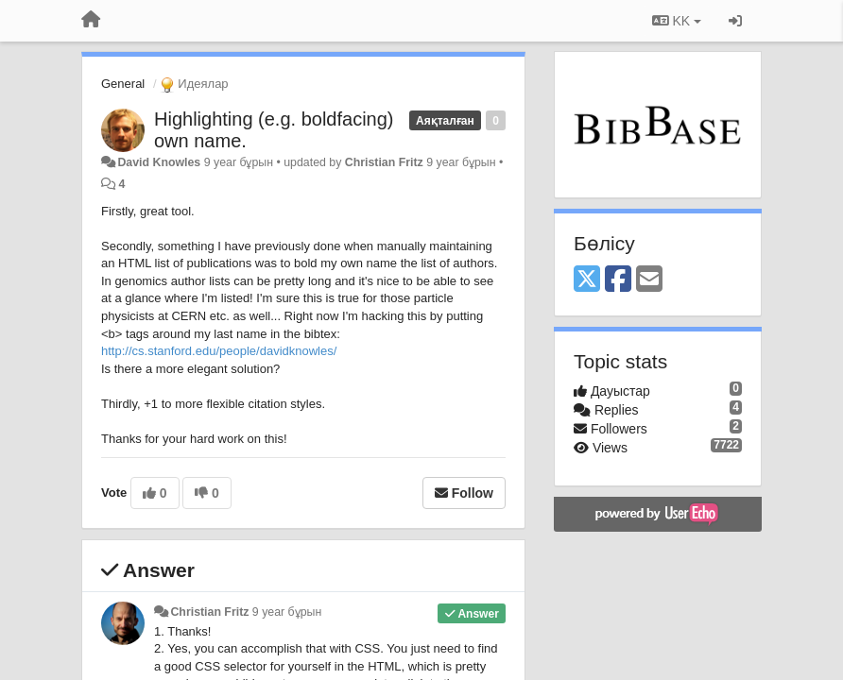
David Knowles (158, 162)
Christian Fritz (384, 162)
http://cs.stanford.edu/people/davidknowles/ (218, 351)
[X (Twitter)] (587, 280)
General (123, 83)
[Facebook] (618, 280)
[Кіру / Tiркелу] (735, 21)
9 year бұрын (286, 612)
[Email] (649, 280)
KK (676, 20)
